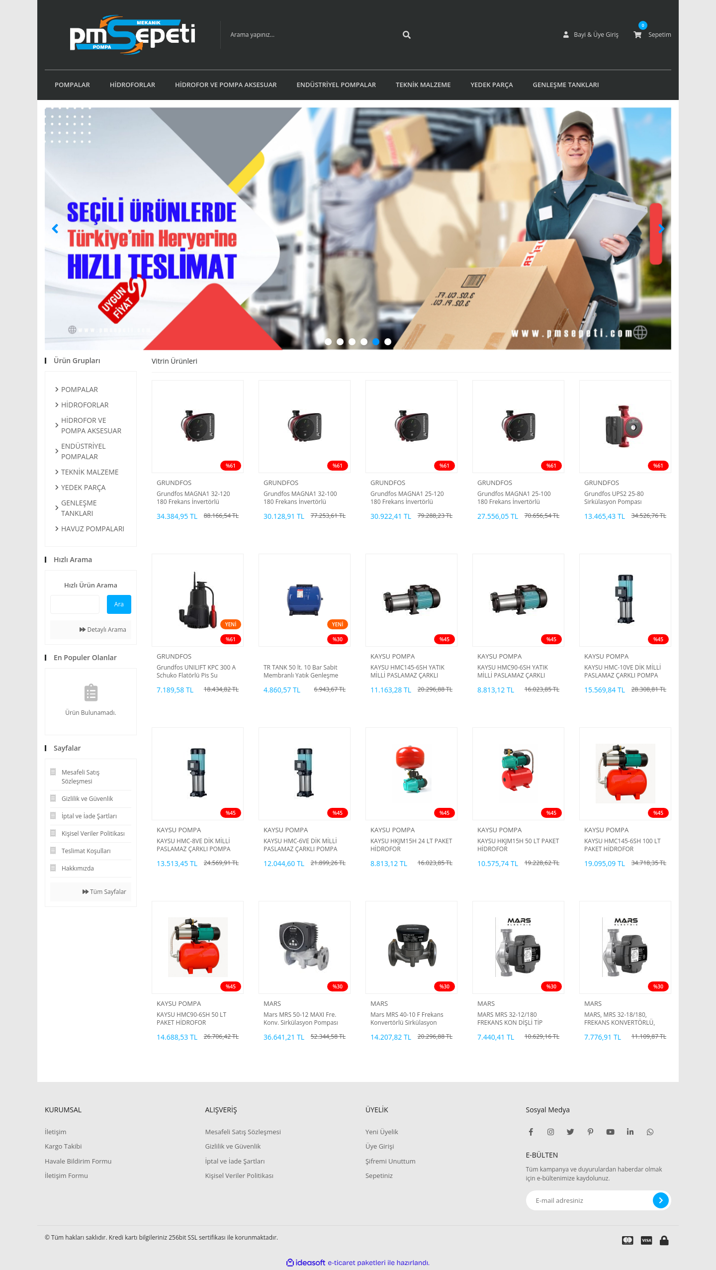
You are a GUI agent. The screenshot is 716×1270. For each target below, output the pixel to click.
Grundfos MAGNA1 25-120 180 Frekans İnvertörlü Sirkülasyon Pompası (407, 498)
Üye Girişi (379, 1146)
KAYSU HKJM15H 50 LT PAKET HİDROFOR (518, 845)
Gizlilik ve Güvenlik (233, 1146)
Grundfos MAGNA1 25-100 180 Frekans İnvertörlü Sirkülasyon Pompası (514, 498)
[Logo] (117, 35)
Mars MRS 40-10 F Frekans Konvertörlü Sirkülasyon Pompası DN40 (407, 1019)
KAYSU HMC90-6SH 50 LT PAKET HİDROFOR (191, 1019)
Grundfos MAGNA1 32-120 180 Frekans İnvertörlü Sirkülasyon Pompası (193, 498)
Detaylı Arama (103, 629)
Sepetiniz (379, 1175)
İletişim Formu (66, 1175)
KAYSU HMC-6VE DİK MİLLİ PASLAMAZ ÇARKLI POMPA (300, 845)
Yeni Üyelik (381, 1131)
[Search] (304, 35)
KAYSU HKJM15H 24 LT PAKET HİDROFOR (411, 845)
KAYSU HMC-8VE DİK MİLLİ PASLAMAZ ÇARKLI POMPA (193, 845)
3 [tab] (352, 341)
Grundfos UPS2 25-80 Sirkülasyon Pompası (614, 498)
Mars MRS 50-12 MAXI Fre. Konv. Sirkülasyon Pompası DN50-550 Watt (301, 1019)
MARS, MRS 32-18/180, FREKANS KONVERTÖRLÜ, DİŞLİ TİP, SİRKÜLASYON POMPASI (619, 1019)
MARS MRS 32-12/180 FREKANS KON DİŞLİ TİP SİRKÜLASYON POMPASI (510, 1019)
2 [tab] (340, 341)
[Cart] (652, 35)
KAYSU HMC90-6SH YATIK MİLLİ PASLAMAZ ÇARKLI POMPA (512, 672)
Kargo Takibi (63, 1146)
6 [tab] (387, 341)
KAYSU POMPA (392, 656)
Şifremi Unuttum (390, 1161)
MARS (272, 1003)
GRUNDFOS (174, 482)
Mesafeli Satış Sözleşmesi (243, 1131)
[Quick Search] (74, 604)
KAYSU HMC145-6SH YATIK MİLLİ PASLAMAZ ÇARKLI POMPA (407, 672)
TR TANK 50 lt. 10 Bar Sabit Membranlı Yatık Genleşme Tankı (301, 672)
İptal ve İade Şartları (235, 1161)
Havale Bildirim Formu (78, 1161)
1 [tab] (328, 341)
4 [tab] (363, 341)
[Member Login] (591, 35)
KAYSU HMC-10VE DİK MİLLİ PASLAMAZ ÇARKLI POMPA (622, 672)
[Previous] (55, 229)
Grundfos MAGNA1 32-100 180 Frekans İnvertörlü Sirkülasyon (300, 498)
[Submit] (661, 1200)
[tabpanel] (358, 228)
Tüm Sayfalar (104, 891)
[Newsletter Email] (599, 1200)
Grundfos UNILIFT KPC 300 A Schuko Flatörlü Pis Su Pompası (196, 672)
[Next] (661, 229)
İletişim (56, 1131)
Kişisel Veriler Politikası (239, 1175)
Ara (119, 604)
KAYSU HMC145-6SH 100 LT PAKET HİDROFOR (622, 845)
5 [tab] (375, 341)
